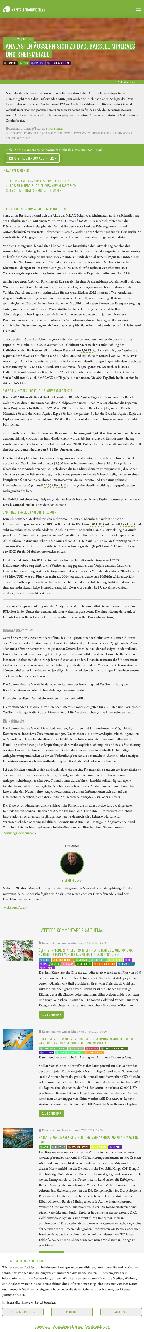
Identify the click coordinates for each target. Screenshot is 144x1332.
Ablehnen (121, 1312)
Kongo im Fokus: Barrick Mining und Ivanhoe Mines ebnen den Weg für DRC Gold (88, 1139)
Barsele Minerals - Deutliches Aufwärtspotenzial (44, 185)
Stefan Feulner (54, 129)
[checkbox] (4, 1302)
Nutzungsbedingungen (19, 832)
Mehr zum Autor (15, 907)
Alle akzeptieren (22, 1312)
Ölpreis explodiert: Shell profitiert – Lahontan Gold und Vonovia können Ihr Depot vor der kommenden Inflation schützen (86, 952)
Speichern (72, 1312)
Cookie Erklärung (97, 1326)
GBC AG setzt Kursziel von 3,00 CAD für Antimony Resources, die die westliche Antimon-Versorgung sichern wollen (87, 1041)
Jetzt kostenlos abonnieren (32, 158)
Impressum (42, 1326)
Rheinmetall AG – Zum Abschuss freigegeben (40, 181)
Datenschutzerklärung (67, 1326)
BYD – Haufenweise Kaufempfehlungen (35, 190)
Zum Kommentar (51, 1015)
